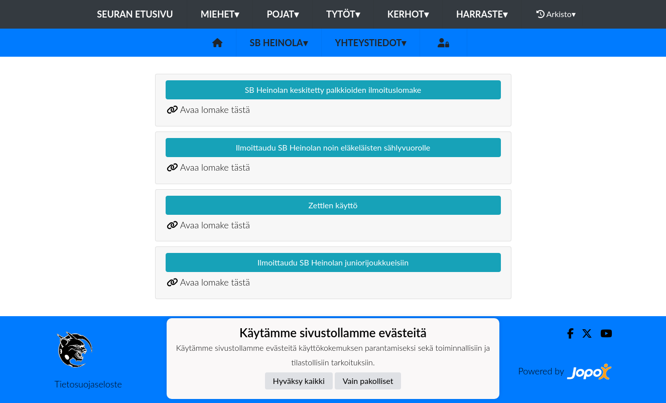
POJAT (283, 14)
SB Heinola (279, 42)
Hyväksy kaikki (299, 380)
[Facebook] (566, 333)
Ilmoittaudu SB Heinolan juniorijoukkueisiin (333, 262)
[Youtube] (602, 333)
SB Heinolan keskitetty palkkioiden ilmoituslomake (333, 89)
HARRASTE (481, 14)
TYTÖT (343, 14)
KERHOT (408, 14)
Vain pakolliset (368, 380)
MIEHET (220, 14)
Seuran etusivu (135, 14)
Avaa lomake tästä (215, 109)
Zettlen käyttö (333, 205)
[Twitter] (583, 333)
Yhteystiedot (371, 42)
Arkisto (556, 14)
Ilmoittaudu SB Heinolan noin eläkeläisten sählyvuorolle (333, 147)
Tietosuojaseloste (88, 383)
